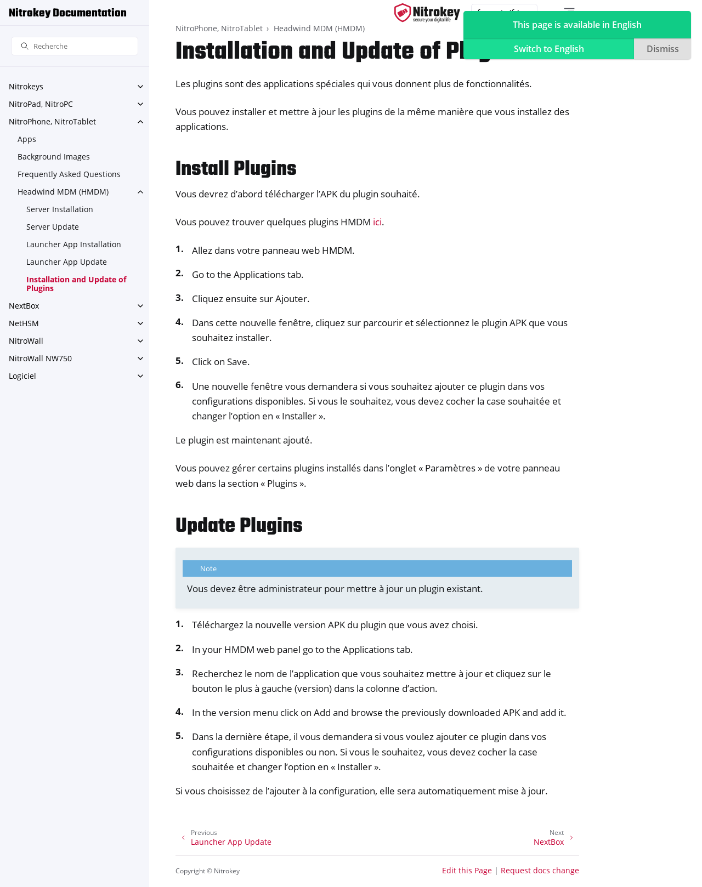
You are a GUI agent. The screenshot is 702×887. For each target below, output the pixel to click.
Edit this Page (467, 870)
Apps (27, 139)
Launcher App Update (66, 262)
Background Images (54, 156)
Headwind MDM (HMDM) (63, 191)
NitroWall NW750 (40, 358)
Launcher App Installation (73, 244)
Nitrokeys (26, 86)
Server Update (52, 226)
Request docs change (540, 870)
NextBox (24, 305)
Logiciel (22, 376)
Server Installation (59, 209)
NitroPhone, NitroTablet (52, 121)
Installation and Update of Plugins (76, 283)
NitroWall (26, 341)
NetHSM (24, 323)
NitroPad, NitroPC (41, 104)
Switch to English (549, 49)
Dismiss (663, 49)
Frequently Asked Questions (69, 174)
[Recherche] (75, 46)
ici (377, 221)
